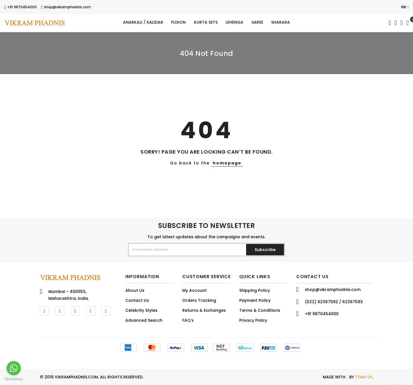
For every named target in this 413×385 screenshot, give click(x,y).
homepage (227, 163)
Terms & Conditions (259, 310)
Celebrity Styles (141, 310)
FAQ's (188, 320)
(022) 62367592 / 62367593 (334, 302)
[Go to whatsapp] (14, 368)
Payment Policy (255, 300)
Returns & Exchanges (204, 310)
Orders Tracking (199, 300)
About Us (134, 290)
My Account (194, 290)
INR (405, 7)
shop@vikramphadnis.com (66, 7)
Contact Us (137, 300)
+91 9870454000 (20, 7)
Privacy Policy (253, 320)
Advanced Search (143, 320)
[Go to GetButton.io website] (14, 379)
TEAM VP (363, 377)
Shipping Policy (254, 290)
